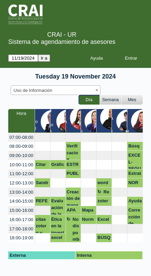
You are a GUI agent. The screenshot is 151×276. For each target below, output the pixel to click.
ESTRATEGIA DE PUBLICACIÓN (73, 165)
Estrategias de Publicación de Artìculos (135, 174)
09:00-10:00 (21, 155)
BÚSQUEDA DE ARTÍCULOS (104, 238)
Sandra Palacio (42, 184)
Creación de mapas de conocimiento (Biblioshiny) (73, 197)
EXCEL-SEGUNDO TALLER (134, 161)
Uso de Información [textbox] (33, 90)
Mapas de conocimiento (88, 211)
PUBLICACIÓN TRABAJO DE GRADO (73, 174)
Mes (132, 99)
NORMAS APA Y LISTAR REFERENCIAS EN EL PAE (134, 184)
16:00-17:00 (21, 219)
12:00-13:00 (21, 182)
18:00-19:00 (21, 237)
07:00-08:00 (21, 137)
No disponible (76, 229)
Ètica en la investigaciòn (57, 225)
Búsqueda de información (134, 147)
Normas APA (88, 220)
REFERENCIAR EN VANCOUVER (42, 202)
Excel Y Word (103, 220)
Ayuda (96, 58)
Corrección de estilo (134, 215)
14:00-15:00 (21, 201)
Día (88, 99)
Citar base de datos (42, 165)
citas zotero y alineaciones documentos (42, 225)
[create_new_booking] (42, 137)
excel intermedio (57, 238)
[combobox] (56, 90)
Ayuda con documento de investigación (135, 202)
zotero (102, 202)
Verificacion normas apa (72, 151)
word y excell (103, 184)
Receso (106, 193)
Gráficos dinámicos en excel (57, 165)
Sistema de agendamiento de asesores (61, 41)
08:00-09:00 (21, 146)
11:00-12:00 (21, 173)
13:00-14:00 (21, 192)
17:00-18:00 (21, 228)
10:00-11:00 (21, 164)
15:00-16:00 (21, 210)
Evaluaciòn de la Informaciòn (57, 206)
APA (71, 210)
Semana (110, 99)
